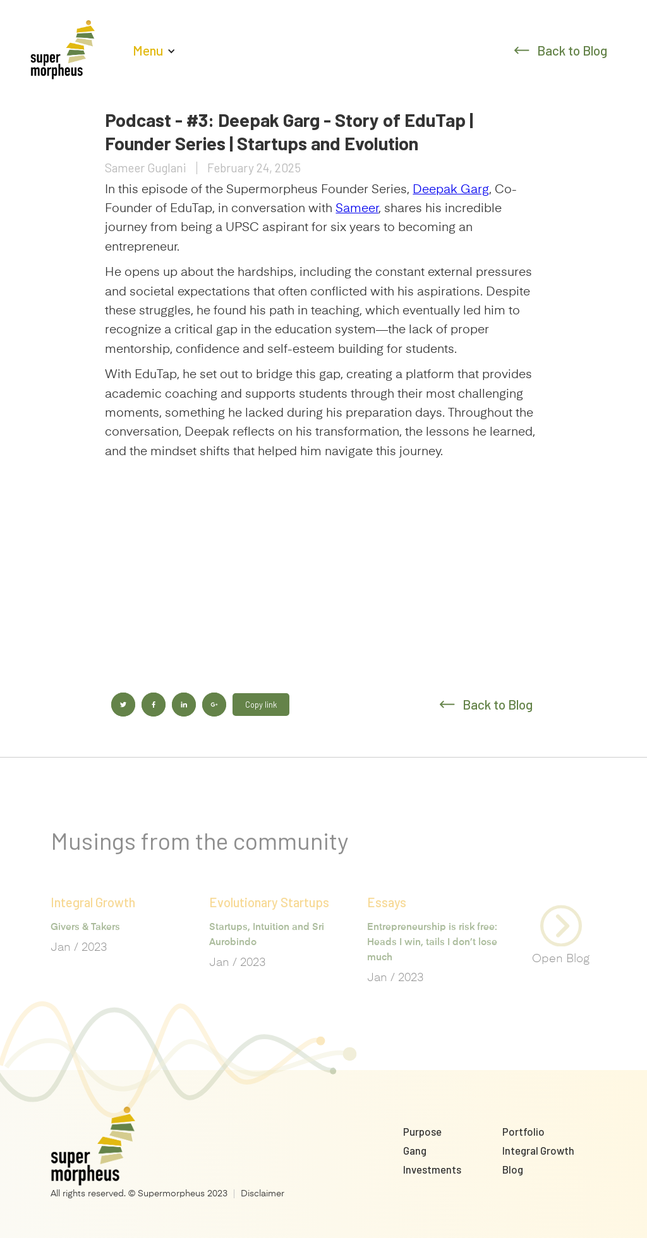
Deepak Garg (451, 190)
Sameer (357, 209)
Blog (512, 1169)
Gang (414, 1150)
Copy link (261, 704)
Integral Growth (538, 1150)
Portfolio (523, 1131)
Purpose (422, 1131)
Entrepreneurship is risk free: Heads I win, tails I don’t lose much (432, 959)
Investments (432, 1169)
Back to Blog (572, 50)
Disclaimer (262, 1193)
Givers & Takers (85, 944)
